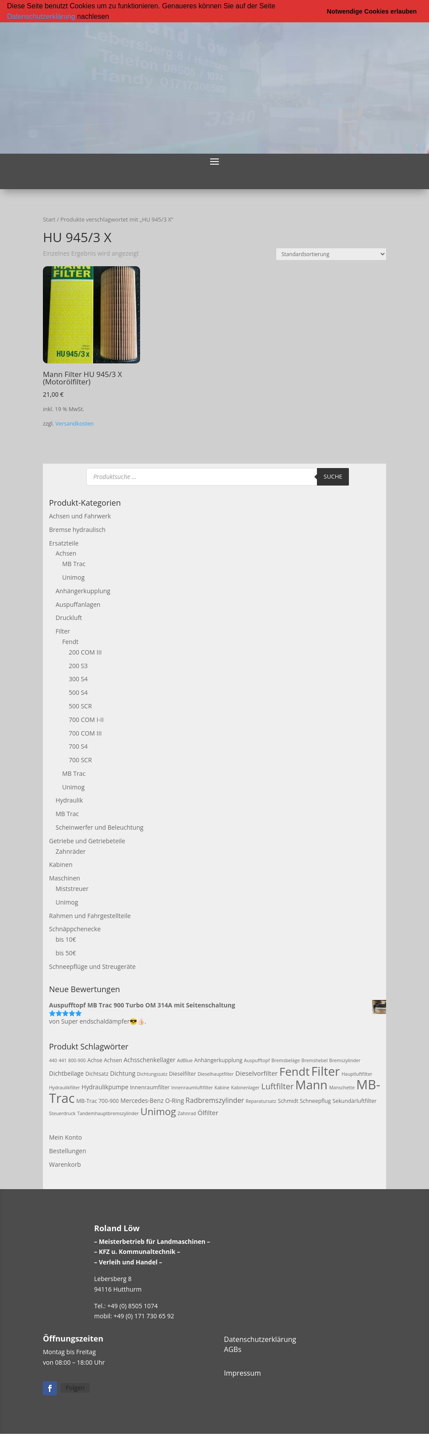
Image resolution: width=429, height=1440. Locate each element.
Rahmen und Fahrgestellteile (90, 915)
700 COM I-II (86, 719)
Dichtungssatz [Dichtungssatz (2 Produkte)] (152, 1074)
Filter (63, 631)
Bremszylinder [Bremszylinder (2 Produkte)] (344, 1060)
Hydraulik (69, 800)
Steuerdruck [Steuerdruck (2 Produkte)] (62, 1113)
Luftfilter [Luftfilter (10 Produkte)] (277, 1085)
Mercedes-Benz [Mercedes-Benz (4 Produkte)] (142, 1100)
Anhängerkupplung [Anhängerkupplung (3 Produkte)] (218, 1060)
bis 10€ (66, 939)
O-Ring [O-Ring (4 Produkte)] (174, 1100)
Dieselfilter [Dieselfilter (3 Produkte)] (182, 1073)
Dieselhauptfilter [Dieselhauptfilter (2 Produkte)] (215, 1074)
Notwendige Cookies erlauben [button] (372, 11)
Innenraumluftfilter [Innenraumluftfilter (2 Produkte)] (192, 1087)
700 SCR (80, 760)
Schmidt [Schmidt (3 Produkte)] (288, 1100)
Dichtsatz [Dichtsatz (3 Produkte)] (97, 1073)
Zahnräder (71, 851)
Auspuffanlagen (78, 604)
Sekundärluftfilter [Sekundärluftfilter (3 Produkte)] (354, 1100)
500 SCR (80, 705)
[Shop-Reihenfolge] (331, 254)
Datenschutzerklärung (41, 16)
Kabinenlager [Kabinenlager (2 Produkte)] (245, 1087)
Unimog (73, 577)
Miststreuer (72, 888)
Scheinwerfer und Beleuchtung (100, 827)
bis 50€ (66, 953)
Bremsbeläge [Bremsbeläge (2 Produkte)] (285, 1060)
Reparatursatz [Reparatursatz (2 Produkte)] (261, 1101)
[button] (112, 17)
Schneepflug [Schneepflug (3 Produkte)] (315, 1100)
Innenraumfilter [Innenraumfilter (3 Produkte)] (150, 1087)
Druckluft (69, 617)
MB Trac (73, 564)
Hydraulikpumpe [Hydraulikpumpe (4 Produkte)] (104, 1086)
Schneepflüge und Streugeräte (92, 966)
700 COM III (85, 733)
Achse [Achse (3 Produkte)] (94, 1060)
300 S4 (78, 679)
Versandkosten (74, 423)
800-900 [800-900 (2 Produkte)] (77, 1060)
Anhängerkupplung (83, 590)
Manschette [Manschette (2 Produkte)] (342, 1087)
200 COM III (85, 652)
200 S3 (78, 665)
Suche (333, 476)
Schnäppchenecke (75, 929)
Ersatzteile (63, 543)
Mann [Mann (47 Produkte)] (311, 1084)
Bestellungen (67, 1150)
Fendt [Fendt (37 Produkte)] (294, 1071)
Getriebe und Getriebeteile (87, 840)
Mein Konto (65, 1137)
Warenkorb (65, 1164)
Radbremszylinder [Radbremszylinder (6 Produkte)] (215, 1100)
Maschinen (64, 878)
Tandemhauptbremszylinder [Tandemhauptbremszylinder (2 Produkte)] (108, 1113)
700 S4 (78, 746)
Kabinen (60, 864)
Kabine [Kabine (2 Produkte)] (221, 1087)
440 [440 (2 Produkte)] (53, 1060)
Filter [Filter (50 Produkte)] (325, 1071)
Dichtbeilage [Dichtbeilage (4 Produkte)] (66, 1073)
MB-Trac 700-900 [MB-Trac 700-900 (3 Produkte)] (97, 1100)
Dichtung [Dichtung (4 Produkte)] (122, 1073)
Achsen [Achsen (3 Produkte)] (113, 1060)
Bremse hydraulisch (77, 529)
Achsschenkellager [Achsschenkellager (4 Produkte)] (150, 1060)
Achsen (66, 553)
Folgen (75, 1387)
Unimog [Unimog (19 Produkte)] (158, 1111)
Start (49, 219)
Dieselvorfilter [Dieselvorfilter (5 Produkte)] (257, 1073)
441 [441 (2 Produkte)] (63, 1060)
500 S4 (78, 692)
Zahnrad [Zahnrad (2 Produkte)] (187, 1113)
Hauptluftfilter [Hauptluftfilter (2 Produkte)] (356, 1074)
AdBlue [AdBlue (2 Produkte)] (185, 1060)
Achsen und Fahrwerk (80, 515)
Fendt (70, 641)
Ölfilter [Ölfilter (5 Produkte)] (207, 1112)
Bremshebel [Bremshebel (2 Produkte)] (315, 1060)
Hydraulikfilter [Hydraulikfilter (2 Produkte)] (64, 1087)
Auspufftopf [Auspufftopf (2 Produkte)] (257, 1060)
